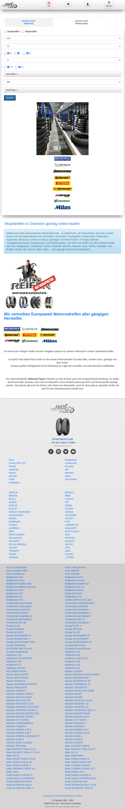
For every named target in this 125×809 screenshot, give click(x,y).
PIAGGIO (70, 541)
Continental (70, 463)
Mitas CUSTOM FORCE (77, 746)
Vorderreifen (12, 31)
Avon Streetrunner (15, 574)
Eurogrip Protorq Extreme (78, 648)
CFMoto (13, 502)
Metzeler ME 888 (73, 697)
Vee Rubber (71, 479)
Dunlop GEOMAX (15, 629)
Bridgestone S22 (14, 593)
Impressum (49, 796)
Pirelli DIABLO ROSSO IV (78, 775)
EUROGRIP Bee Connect (19, 648)
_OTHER (69, 557)
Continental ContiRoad (76, 606)
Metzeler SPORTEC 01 (76, 707)
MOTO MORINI (16, 534)
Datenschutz (69, 796)
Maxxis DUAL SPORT (17, 674)
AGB (79, 796)
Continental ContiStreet (77, 609)
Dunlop (12, 466)
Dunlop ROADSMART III (18, 635)
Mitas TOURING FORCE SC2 (80, 768)
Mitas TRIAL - (13, 772)
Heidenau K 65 (13, 661)
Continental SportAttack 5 (19, 619)
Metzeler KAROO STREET (20, 694)
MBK (11, 531)
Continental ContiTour (17, 613)
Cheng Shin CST (17, 463)
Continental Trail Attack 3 (77, 622)
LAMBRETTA (71, 525)
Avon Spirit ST (72, 570)
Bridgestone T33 (14, 600)
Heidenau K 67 (13, 664)
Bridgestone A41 (14, 577)
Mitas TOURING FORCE (77, 765)
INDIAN (12, 518)
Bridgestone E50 (14, 590)
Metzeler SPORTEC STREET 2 (22, 710)
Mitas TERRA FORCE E (77, 759)
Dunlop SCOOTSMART (77, 638)
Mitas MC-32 (71, 752)
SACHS (69, 544)
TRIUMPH (14, 551)
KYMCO (13, 525)
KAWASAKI (15, 521)
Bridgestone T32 (73, 596)
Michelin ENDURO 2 (75, 723)
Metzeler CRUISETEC (76, 687)
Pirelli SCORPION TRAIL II (20, 788)
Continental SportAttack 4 (78, 616)
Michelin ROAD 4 (73, 736)
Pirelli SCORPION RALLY (19, 785)
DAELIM (13, 505)
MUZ (67, 534)
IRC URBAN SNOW (16, 671)
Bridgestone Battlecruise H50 (21, 587)
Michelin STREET (74, 742)
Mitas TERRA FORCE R (18, 765)
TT (10, 67)
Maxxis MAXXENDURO (77, 677)
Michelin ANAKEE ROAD (77, 713)
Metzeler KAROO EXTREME (79, 690)
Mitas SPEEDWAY (74, 755)
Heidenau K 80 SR (15, 668)
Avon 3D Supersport (16, 567)
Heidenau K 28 (72, 651)
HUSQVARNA (16, 515)
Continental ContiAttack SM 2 (80, 603)
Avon (11, 460)
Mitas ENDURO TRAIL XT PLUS (22, 752)
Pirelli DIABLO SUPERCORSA (80, 778)
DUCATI (13, 508)
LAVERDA (14, 528)
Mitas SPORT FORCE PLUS (20, 759)
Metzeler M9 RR (73, 694)
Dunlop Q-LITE (72, 632)
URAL (68, 551)
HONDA (69, 512)
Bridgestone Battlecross (77, 583)
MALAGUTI (71, 528)
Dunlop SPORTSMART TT (78, 642)
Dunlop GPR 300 (73, 629)
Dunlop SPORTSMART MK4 (20, 642)
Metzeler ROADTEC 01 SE (20, 703)
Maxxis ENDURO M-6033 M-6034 (82, 674)
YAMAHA (13, 557)
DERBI (68, 505)
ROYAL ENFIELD (18, 544)
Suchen (10, 98)
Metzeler (69, 473)
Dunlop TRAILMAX (16, 645)
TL (21, 67)
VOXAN (69, 554)
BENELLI (69, 492)
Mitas (67, 476)
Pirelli (11, 479)
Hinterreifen (29, 31)
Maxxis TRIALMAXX (16, 687)
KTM (67, 521)
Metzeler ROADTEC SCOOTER (22, 707)
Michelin (13, 476)
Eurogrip (69, 466)
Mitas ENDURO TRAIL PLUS (21, 749)
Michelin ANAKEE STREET (20, 716)
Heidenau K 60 (72, 655)
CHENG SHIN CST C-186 (78, 600)
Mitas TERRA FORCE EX (19, 762)
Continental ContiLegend (18, 606)
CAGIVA (69, 499)
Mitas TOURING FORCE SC (20, 768)
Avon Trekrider (72, 574)
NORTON (70, 538)
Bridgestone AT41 (74, 577)
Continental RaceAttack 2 (78, 613)
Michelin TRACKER (16, 746)
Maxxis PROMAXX (15, 681)
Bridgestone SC (14, 596)
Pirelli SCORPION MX (76, 781)
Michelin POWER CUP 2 (18, 729)
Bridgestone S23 (73, 593)
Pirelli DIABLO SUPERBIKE (20, 778)
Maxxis (12, 473)
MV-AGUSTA (15, 538)
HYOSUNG (70, 515)
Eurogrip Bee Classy (75, 645)
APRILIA (13, 492)
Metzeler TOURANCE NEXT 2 (80, 710)
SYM (67, 547)
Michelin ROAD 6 (73, 739)
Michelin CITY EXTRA (17, 720)
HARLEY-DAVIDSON (19, 512)
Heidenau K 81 (72, 668)
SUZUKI (13, 547)
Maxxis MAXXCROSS (17, 677)
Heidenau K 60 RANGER (19, 658)
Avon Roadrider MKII (17, 570)
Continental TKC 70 (75, 619)
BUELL (12, 499)
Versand (59, 796)
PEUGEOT (14, 541)
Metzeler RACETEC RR (18, 700)
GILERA (69, 508)
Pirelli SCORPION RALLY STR (80, 785)
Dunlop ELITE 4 (73, 626)
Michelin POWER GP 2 (76, 729)
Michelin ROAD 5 (15, 739)
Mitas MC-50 (12, 755)
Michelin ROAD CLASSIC (19, 742)
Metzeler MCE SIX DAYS (19, 697)
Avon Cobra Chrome (75, 567)
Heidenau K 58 (13, 655)
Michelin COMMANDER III (19, 723)
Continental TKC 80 (16, 622)
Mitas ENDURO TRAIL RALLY (80, 749)
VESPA (12, 554)
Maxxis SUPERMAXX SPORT (21, 684)
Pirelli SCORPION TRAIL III (79, 788)
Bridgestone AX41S (75, 580)
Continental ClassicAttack (19, 603)
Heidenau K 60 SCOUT (77, 658)
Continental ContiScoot (18, 609)
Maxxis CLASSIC (73, 671)
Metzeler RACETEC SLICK (78, 700)
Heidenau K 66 (72, 661)
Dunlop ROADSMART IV (77, 635)
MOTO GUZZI (72, 531)
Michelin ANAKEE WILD (77, 716)
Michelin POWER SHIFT (18, 733)
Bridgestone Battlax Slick (19, 583)
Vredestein (14, 482)
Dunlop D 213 (13, 626)
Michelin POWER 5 (16, 726)
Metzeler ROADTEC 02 (77, 703)
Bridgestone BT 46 (74, 587)
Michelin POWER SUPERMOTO (22, 736)
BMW (67, 495)
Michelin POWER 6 (74, 726)
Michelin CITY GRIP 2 (76, 720)
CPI (67, 502)
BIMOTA (13, 495)
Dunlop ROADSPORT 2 (18, 638)
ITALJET (69, 518)
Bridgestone (71, 460)
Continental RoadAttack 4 (19, 616)
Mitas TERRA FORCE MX (78, 762)
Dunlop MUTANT (15, 632)
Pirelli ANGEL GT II (74, 772)
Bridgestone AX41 (15, 580)
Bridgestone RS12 (74, 590)
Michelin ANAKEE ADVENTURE (22, 713)
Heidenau (14, 469)
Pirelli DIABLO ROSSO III (19, 775)
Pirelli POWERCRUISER (18, 781)
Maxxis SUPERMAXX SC (78, 681)
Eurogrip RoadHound (17, 651)
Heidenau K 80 (72, 664)
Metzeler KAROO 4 (16, 690)
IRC (67, 469)
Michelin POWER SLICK (77, 733)
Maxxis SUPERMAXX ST (77, 684)
